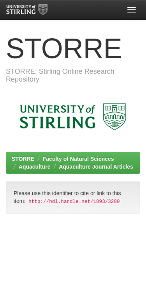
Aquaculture (35, 167)
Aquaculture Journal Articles (96, 167)
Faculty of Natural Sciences (78, 159)
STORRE (23, 159)
